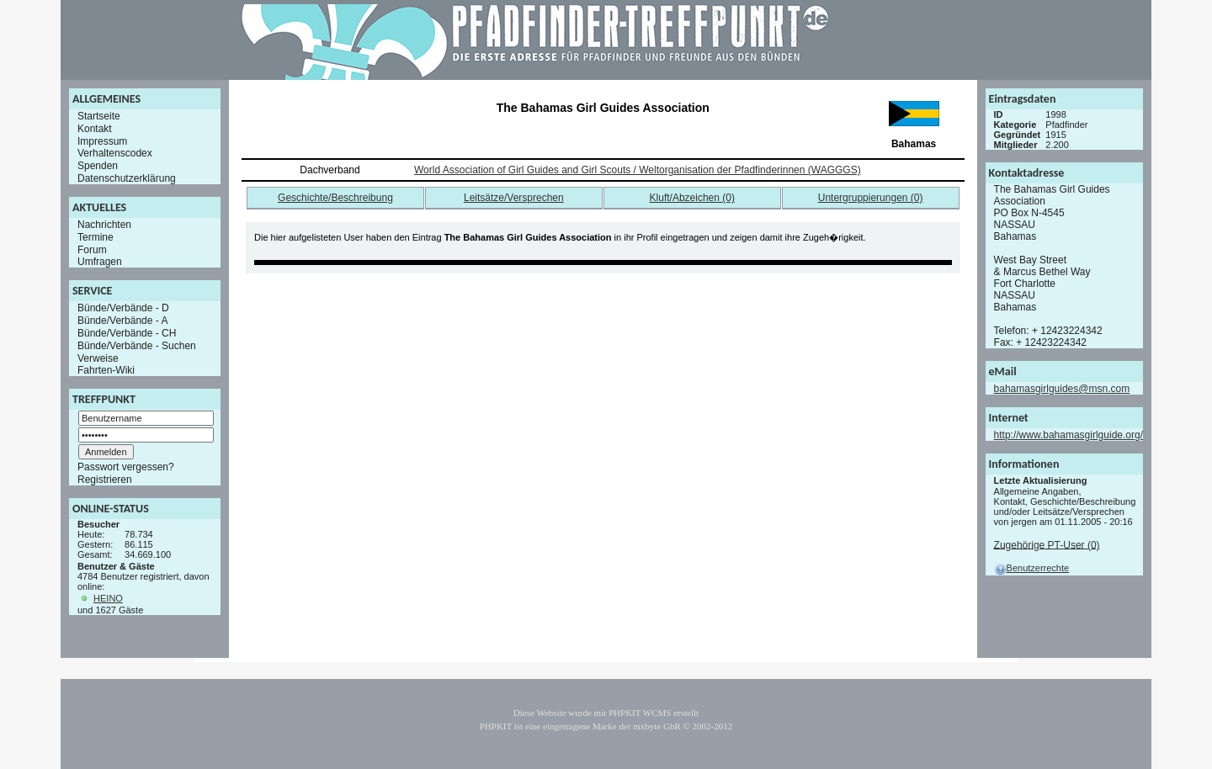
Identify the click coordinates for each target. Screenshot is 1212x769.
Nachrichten (104, 225)
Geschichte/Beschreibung (335, 198)
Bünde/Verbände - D (123, 308)
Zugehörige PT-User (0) (1047, 544)
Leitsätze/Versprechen (514, 198)
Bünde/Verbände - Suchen (136, 346)
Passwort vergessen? (125, 467)
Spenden (97, 166)
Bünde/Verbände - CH (126, 333)
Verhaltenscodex (114, 153)
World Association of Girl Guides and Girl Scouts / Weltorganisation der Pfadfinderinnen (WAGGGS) (637, 170)
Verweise (98, 357)
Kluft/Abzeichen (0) (692, 198)
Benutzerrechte (1032, 568)
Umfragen (99, 262)
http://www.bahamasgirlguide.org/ (1068, 435)
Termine (95, 237)
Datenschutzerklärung (126, 178)
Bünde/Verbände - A (122, 320)
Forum (92, 249)
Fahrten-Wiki (106, 370)
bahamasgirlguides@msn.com (1062, 389)
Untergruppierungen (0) (870, 198)
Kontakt (94, 129)
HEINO (108, 598)
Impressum (102, 140)
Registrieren (104, 479)
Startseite (98, 116)
